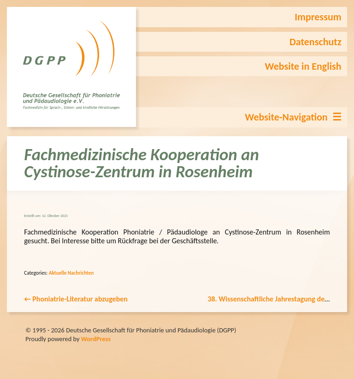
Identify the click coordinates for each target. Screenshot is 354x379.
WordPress (96, 339)
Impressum (318, 17)
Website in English (303, 66)
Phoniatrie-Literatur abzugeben (76, 299)
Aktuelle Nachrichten (71, 273)
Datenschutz (315, 42)
